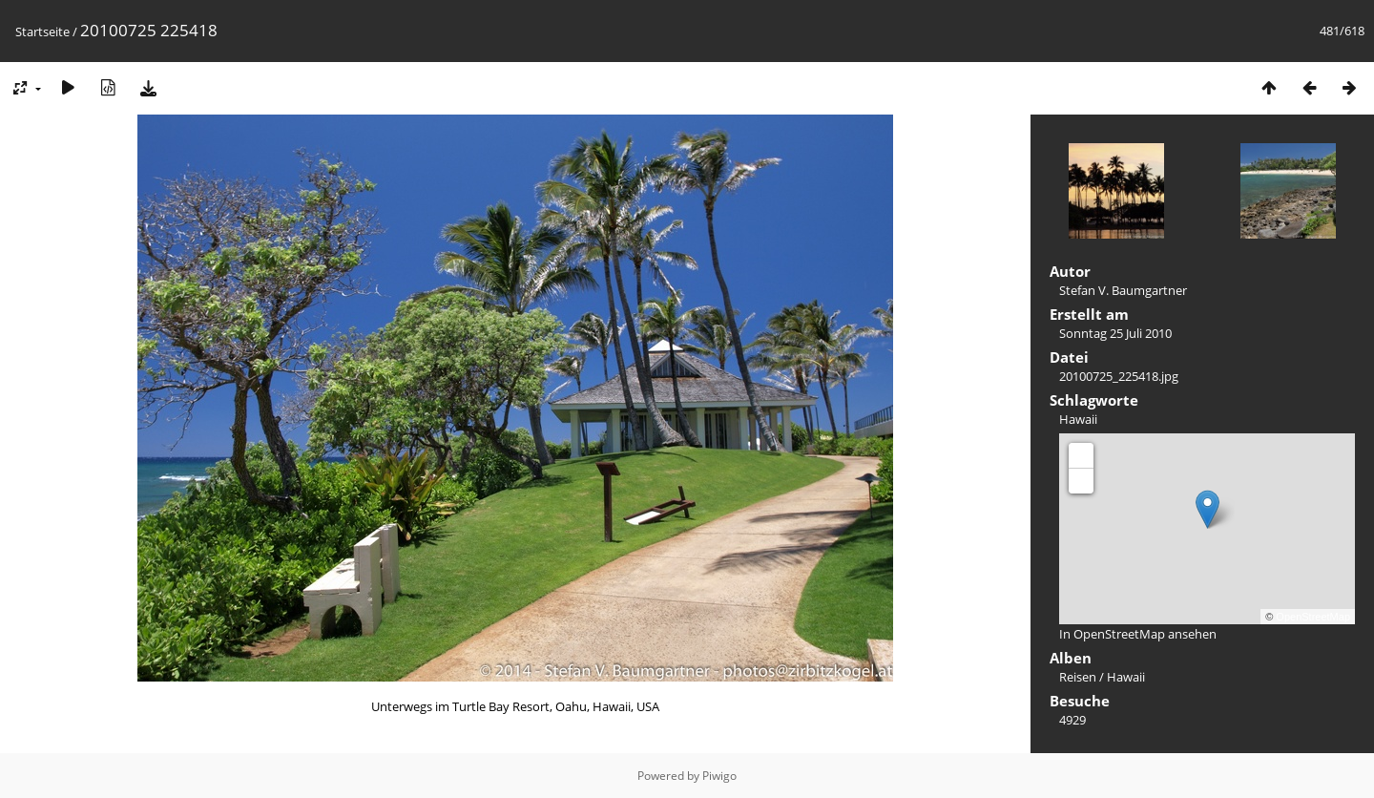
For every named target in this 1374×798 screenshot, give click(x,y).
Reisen (1077, 676)
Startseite (42, 31)
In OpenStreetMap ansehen (1138, 633)
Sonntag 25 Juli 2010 (1115, 333)
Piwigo (719, 775)
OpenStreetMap (1313, 616)
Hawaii (1078, 419)
